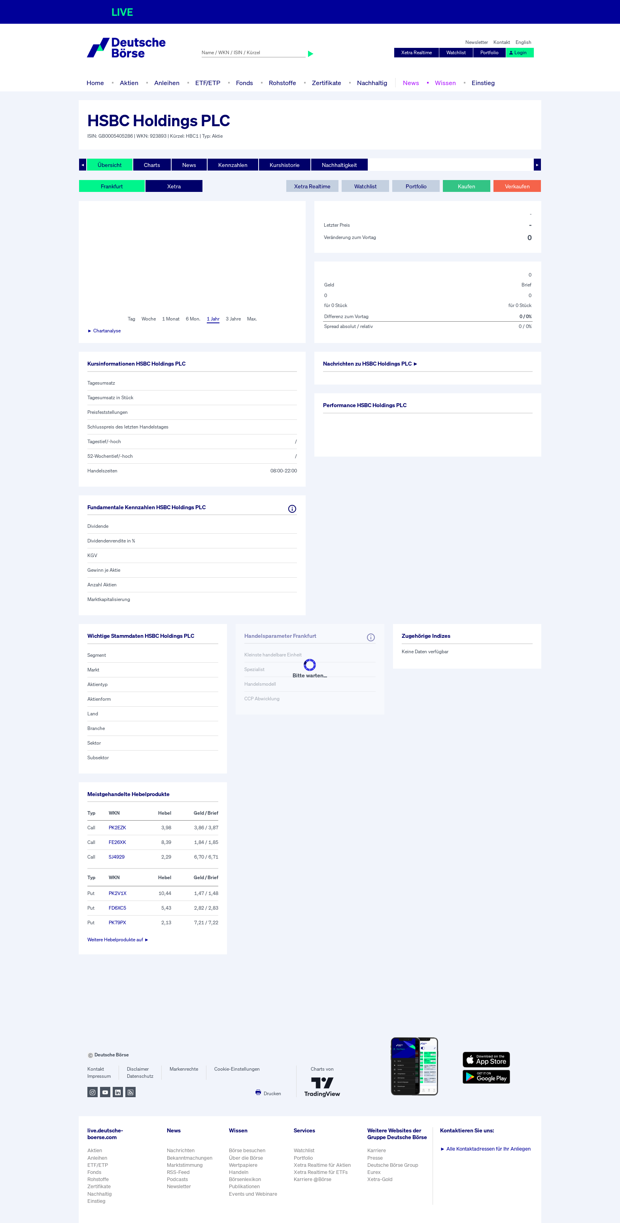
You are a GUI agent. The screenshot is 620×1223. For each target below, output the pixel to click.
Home (95, 82)
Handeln (238, 1172)
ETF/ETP (207, 82)
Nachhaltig (372, 82)
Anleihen (167, 82)
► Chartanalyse (104, 331)
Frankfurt (112, 186)
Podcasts (177, 1179)
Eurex (374, 1172)
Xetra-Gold (380, 1179)
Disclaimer (138, 1069)
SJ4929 (117, 857)
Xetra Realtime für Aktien (322, 1165)
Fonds (244, 82)
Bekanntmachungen (189, 1158)
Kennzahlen (233, 165)
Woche (149, 319)
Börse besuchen (247, 1150)
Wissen (445, 82)
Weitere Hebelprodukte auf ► (118, 939)
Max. (252, 319)
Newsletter (476, 42)
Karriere (376, 1150)
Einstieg (483, 82)
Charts (152, 165)
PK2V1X (118, 893)
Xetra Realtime (416, 52)
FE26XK (117, 842)
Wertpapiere (243, 1165)
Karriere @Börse (312, 1179)
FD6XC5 (117, 908)
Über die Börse (246, 1158)
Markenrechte (184, 1069)
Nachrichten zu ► (370, 363)
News (411, 82)
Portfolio (489, 52)
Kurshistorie (285, 165)
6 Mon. (193, 319)
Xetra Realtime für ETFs (321, 1172)
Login (517, 52)
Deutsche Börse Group (392, 1165)
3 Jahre (233, 319)
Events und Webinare (253, 1194)
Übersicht (110, 165)
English (523, 42)
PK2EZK (117, 828)
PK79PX (117, 922)
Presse (375, 1158)
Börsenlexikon (245, 1179)
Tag (131, 319)
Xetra (174, 186)
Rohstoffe (282, 82)
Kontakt (501, 42)
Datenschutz (140, 1076)
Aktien (129, 82)
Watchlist (456, 52)
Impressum (99, 1076)
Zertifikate (326, 82)
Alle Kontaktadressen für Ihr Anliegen (485, 1148)
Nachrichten (181, 1150)
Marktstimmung (185, 1165)
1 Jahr (213, 319)
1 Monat (171, 319)
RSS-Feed (178, 1172)
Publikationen (244, 1186)
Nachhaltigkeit (339, 165)
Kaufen (466, 186)
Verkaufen (517, 186)
